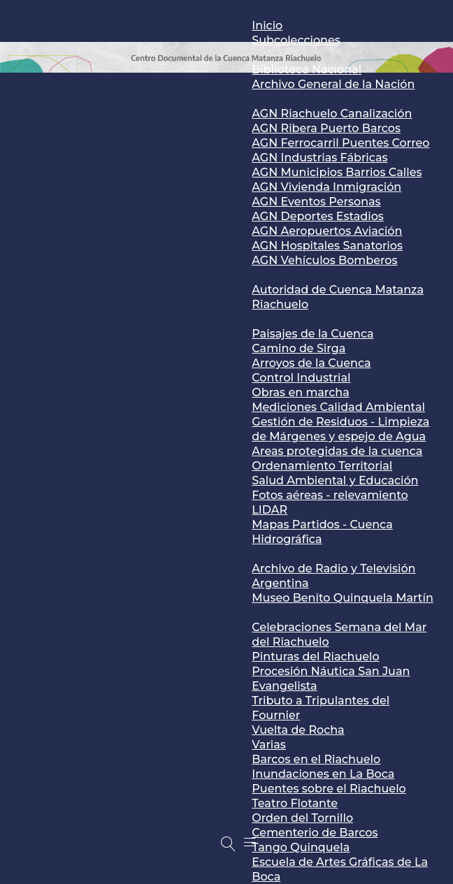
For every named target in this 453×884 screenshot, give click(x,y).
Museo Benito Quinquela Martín (342, 597)
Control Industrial (301, 377)
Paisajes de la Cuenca (312, 333)
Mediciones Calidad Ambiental (338, 407)
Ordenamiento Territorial (322, 465)
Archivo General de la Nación (333, 84)
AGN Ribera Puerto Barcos (326, 128)
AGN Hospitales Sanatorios (327, 245)
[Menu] (250, 842)
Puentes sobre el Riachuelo (328, 788)
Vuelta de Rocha (298, 730)
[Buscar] (228, 844)
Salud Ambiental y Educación (335, 480)
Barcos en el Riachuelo (316, 759)
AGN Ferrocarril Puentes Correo (340, 143)
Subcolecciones (296, 40)
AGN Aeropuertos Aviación (327, 231)
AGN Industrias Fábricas (319, 157)
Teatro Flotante (295, 803)
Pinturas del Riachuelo (315, 656)
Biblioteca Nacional (306, 69)
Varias (269, 744)
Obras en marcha (300, 392)
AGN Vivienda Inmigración (326, 187)
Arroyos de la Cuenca (311, 363)
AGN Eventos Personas (316, 201)
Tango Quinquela (301, 847)
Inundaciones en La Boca (323, 774)
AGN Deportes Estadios (318, 216)
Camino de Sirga (298, 348)
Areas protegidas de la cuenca (337, 451)
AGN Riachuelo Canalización (332, 113)
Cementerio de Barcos (315, 832)
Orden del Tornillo (302, 818)
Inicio (267, 25)
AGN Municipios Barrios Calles (337, 172)
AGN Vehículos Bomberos (324, 260)
